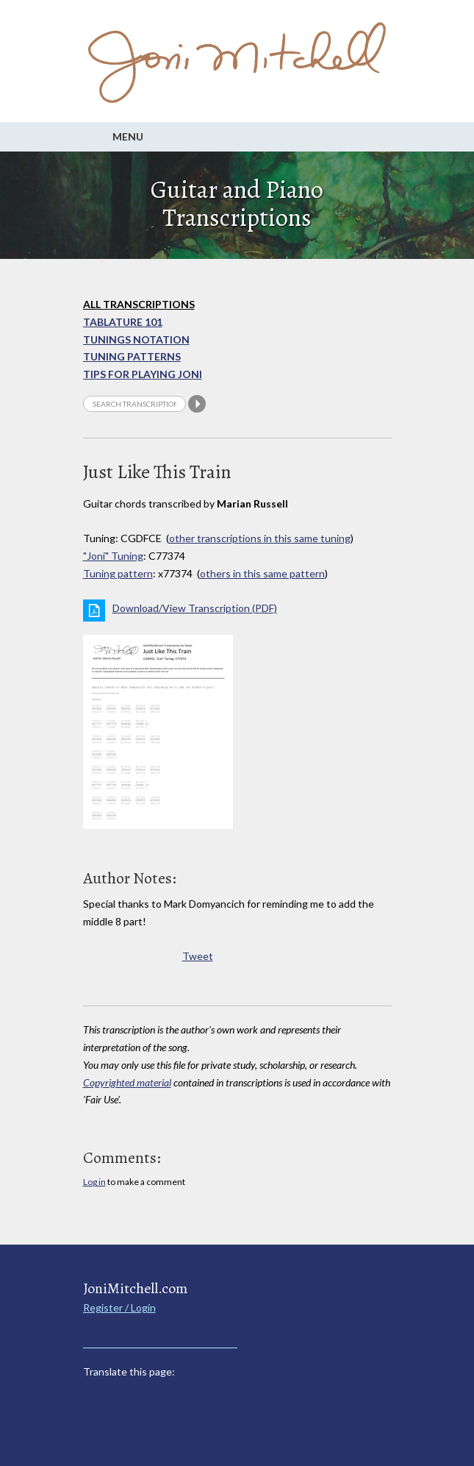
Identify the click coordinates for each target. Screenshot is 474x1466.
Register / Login (119, 1307)
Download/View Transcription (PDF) (194, 608)
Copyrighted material (127, 1082)
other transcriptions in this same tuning (260, 538)
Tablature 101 (122, 322)
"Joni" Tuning (113, 555)
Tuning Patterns (132, 356)
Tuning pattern (118, 573)
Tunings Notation (136, 339)
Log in (94, 1181)
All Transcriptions (139, 304)
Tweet (197, 956)
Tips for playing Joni (142, 374)
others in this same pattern (262, 573)
